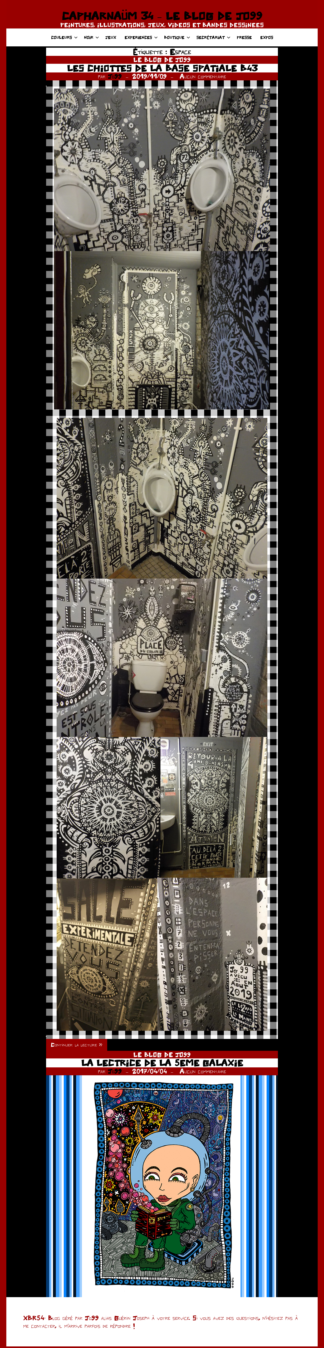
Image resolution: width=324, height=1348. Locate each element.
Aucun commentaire (203, 76)
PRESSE (244, 37)
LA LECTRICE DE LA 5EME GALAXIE (162, 1064)
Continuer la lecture (76, 1046)
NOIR (91, 37)
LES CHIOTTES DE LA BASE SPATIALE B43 (162, 68)
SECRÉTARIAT (213, 37)
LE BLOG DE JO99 (162, 60)
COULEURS (64, 37)
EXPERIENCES (141, 37)
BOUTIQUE (177, 37)
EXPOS (266, 37)
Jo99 (115, 76)
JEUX (110, 37)
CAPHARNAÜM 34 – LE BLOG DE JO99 (162, 16)
